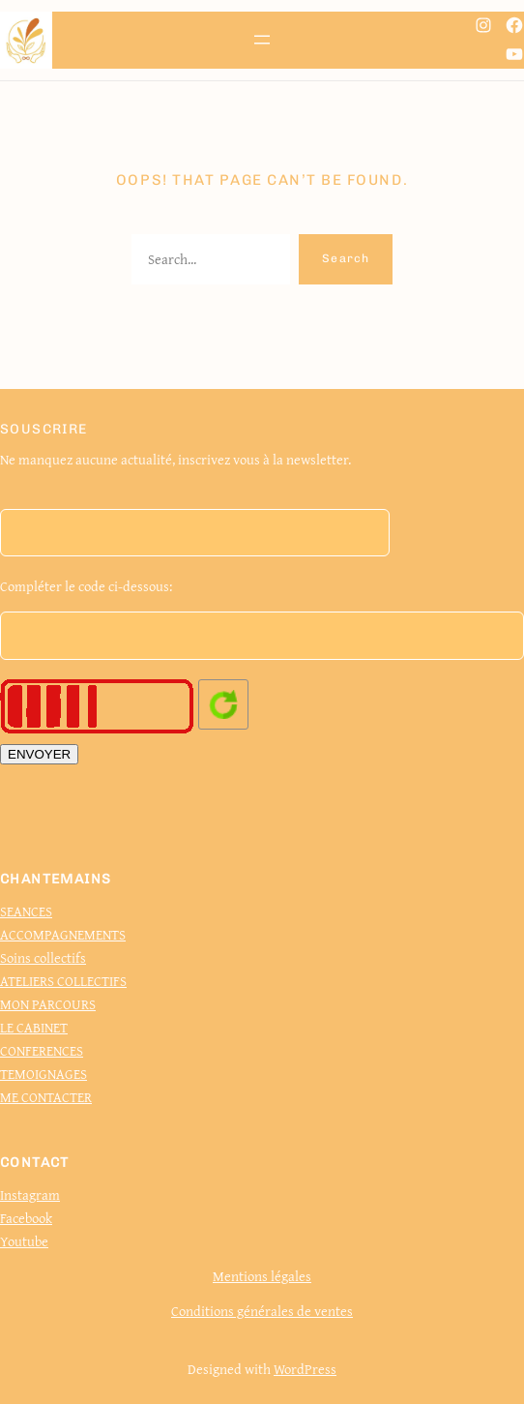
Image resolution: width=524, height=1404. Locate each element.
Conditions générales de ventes (262, 1310)
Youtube (24, 1241)
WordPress (305, 1369)
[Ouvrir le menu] (262, 39)
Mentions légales (262, 1276)
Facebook (26, 1218)
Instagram (30, 1194)
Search (345, 258)
